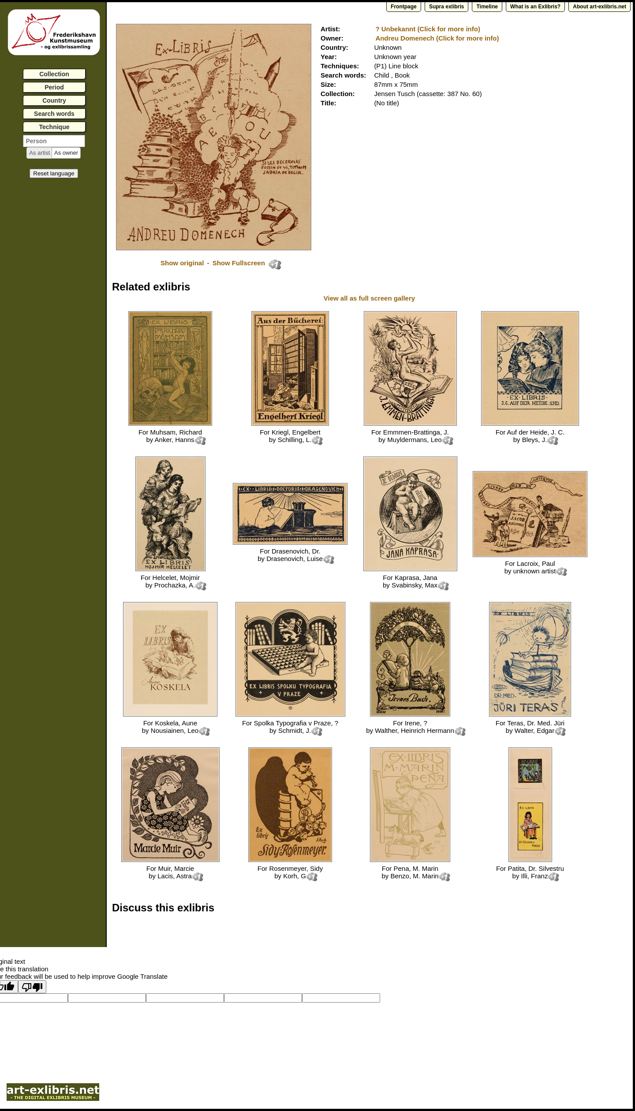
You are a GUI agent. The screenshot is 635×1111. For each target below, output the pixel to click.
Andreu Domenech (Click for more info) (437, 38)
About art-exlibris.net (599, 7)
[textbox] (54, 141)
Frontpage (404, 7)
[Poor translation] (32, 986)
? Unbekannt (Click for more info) (427, 29)
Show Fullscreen (240, 263)
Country (54, 100)
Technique (54, 126)
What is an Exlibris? (535, 7)
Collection (54, 74)
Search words (54, 113)
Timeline (486, 7)
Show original (182, 263)
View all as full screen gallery (370, 298)
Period (54, 87)
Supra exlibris (446, 7)
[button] (39, 153)
